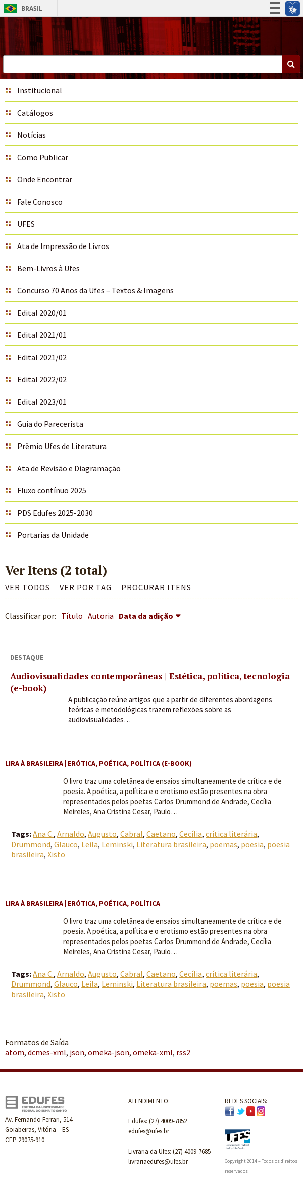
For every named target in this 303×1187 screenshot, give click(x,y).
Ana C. (43, 834)
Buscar (291, 64)
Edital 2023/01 (42, 402)
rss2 (183, 1052)
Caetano (161, 834)
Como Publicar (42, 157)
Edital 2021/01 (42, 335)
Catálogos (35, 113)
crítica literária (231, 834)
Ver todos (27, 587)
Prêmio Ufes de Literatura (62, 446)
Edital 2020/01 (42, 313)
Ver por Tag (86, 587)
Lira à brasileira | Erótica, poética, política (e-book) (98, 763)
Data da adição (146, 616)
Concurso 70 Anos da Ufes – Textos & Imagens (95, 290)
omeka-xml (153, 1052)
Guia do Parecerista (50, 424)
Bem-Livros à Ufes (48, 268)
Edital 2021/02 (42, 357)
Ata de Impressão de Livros (63, 246)
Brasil (21, 8)
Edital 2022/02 (42, 379)
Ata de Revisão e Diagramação (69, 468)
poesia (252, 844)
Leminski (117, 844)
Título (72, 616)
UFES (26, 224)
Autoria (101, 616)
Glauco (66, 844)
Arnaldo (70, 834)
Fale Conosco (40, 201)
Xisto (56, 854)
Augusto (102, 834)
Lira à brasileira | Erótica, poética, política (82, 903)
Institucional (39, 90)
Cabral (131, 834)
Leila (89, 844)
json (77, 1052)
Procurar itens (156, 587)
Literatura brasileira (171, 844)
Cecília (190, 834)
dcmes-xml (47, 1052)
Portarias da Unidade (53, 535)
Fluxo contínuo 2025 (51, 490)
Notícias (31, 135)
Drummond (30, 844)
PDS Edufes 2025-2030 (55, 513)
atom (14, 1052)
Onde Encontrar (44, 179)
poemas (223, 844)
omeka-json (108, 1052)
